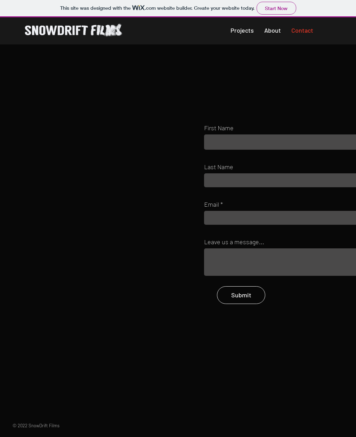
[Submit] (241, 295)
